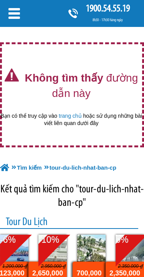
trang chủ (70, 116)
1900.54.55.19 (107, 8)
